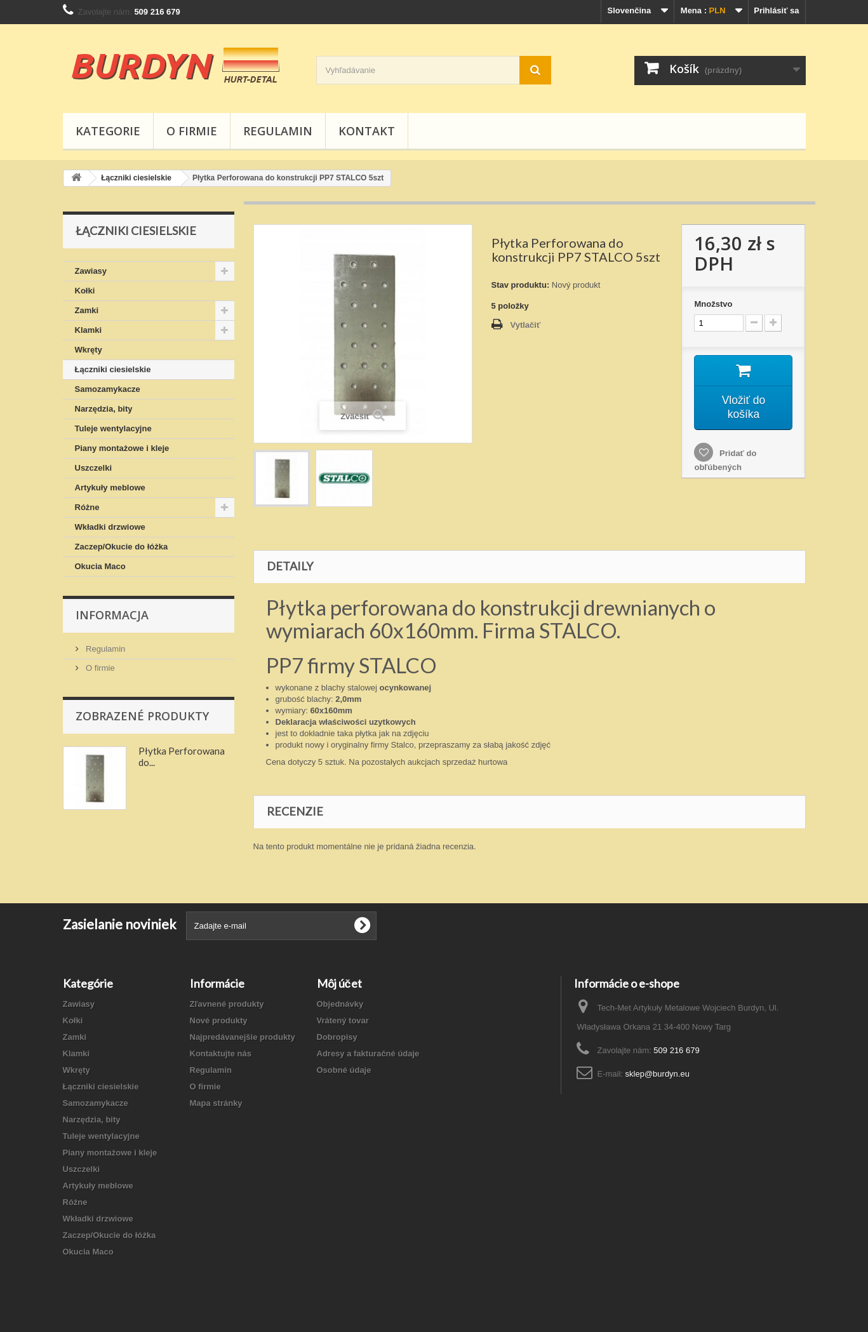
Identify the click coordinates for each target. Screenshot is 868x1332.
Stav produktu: (520, 285)
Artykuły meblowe (110, 487)
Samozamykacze (107, 389)
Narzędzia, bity (104, 409)
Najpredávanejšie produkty (242, 1037)
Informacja (112, 614)
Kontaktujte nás (221, 1053)
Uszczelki (93, 468)
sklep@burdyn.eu (657, 1074)
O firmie (191, 130)
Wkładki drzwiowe (110, 527)
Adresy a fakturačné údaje (368, 1053)
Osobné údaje (344, 1070)
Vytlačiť (526, 325)
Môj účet (339, 983)
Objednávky (340, 1004)
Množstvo (713, 304)
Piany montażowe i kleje (122, 448)
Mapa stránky (216, 1103)
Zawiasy (91, 271)
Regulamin (277, 130)
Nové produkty (219, 1020)
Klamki (88, 330)
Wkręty (88, 349)
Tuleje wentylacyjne (113, 428)
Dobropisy (337, 1037)
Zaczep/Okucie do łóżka (121, 546)
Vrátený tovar (343, 1020)
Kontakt (366, 130)
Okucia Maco (100, 566)
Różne (87, 507)
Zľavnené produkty (227, 1004)
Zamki (87, 310)
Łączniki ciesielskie (113, 369)
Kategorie (108, 130)
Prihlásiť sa (776, 10)
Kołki (85, 290)
